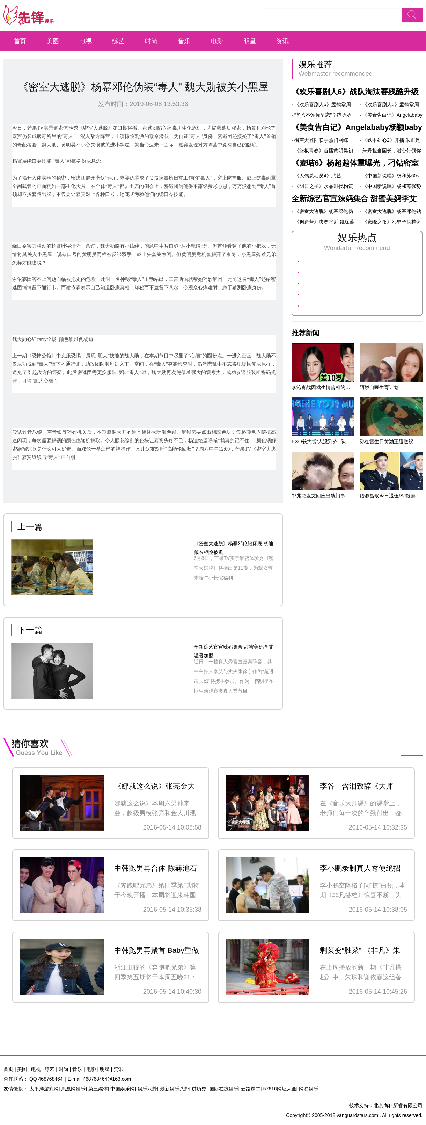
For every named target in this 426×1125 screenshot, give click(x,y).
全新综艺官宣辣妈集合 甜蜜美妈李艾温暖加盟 (354, 200)
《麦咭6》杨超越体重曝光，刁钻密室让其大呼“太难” (355, 164)
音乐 (184, 41)
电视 (85, 41)
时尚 (151, 41)
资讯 (282, 41)
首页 (20, 41)
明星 (249, 41)
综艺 (118, 41)
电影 (217, 41)
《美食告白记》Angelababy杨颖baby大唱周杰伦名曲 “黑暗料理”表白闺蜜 (357, 129)
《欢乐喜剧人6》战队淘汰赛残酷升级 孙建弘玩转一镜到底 (355, 93)
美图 (52, 41)
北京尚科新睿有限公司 (398, 1105)
